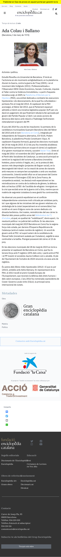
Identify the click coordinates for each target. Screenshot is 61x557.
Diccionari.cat (44, 9)
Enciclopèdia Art (8, 481)
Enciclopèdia (7, 464)
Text (29, 460)
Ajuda (26, 6)
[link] (30, 341)
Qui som (4, 6)
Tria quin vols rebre (26, 546)
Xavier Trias (45, 150)
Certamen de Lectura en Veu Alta (36, 465)
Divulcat (35, 9)
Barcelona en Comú (30, 133)
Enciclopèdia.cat (28, 481)
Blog (11, 6)
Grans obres (6, 484)
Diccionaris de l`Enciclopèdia (14, 460)
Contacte (18, 6)
